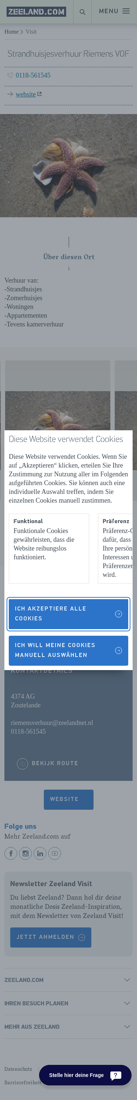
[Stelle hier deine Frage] (85, 1075)
